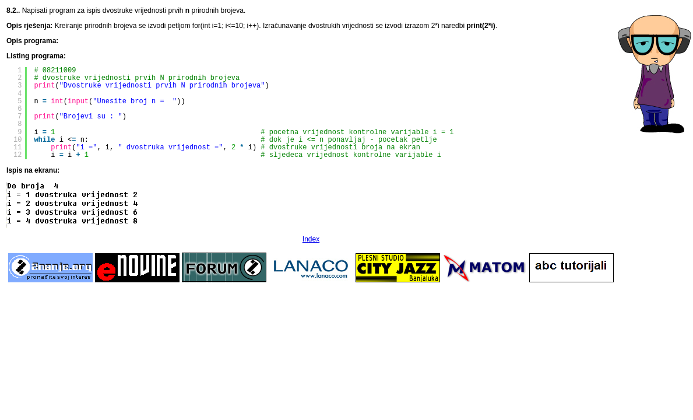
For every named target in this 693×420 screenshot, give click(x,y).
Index (310, 239)
